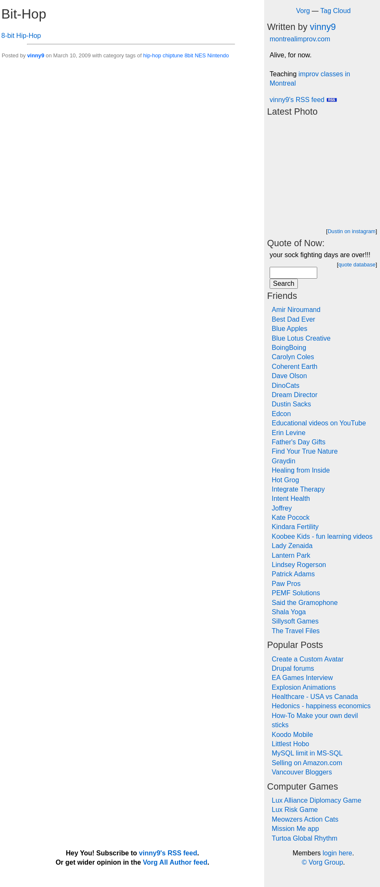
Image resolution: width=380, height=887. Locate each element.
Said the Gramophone (305, 602)
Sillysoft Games (295, 621)
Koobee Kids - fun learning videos (322, 536)
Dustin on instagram (352, 231)
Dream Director (294, 394)
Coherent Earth (295, 366)
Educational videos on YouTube (319, 423)
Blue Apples (290, 328)
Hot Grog (285, 480)
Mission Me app (295, 828)
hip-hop (152, 55)
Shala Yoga (289, 612)
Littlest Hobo (290, 743)
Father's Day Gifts (299, 442)
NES (200, 55)
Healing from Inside (301, 470)
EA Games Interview (302, 677)
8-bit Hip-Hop (21, 35)
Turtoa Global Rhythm (304, 838)
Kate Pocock (291, 517)
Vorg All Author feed (175, 862)
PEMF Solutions (296, 593)
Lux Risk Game (295, 809)
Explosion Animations (304, 687)
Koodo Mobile (292, 734)
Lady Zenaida (292, 545)
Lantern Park (291, 555)
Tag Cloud (335, 10)
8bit (189, 55)
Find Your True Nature (305, 451)
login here (337, 853)
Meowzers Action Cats (305, 819)
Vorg (303, 10)
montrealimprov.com (300, 39)
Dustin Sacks (291, 404)
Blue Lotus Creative (301, 338)
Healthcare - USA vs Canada (315, 696)
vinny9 (35, 55)
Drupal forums (293, 668)
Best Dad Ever (293, 319)
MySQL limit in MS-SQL (307, 753)
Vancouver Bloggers (302, 772)
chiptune (173, 55)
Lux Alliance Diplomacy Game (316, 800)
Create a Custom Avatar (307, 659)
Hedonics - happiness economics (321, 706)
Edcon (281, 413)
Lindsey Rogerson (299, 564)
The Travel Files (296, 630)
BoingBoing (289, 347)
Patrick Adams (293, 574)
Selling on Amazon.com (307, 762)
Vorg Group (325, 862)
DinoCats (286, 385)
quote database (356, 264)
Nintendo (218, 55)
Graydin (283, 461)
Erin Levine (288, 432)
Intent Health (291, 498)
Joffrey (282, 508)
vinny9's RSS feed (303, 99)
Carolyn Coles (293, 356)
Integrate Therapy (298, 489)
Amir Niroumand (296, 309)
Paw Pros (286, 583)
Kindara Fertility (295, 526)
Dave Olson (289, 375)
